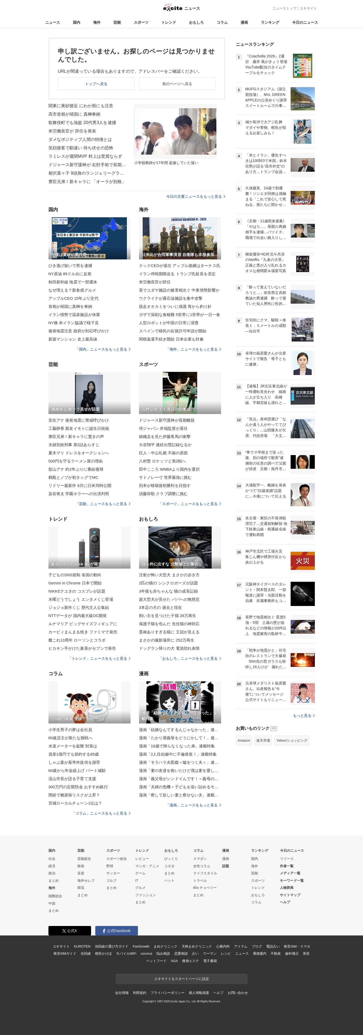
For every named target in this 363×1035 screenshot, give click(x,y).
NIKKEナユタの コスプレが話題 (76, 591)
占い (195, 953)
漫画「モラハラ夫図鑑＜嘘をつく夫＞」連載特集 (180, 762)
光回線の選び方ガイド (112, 946)
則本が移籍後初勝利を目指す (165, 485)
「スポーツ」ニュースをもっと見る (189, 504)
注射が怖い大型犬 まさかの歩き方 (169, 575)
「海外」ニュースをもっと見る (193, 349)
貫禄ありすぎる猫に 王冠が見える (169, 632)
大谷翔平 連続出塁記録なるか (165, 444)
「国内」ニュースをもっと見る (103, 349)
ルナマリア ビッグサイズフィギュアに (82, 624)
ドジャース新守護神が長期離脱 (167, 420)
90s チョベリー (205, 888)
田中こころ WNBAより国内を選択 (169, 469)
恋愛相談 (181, 953)
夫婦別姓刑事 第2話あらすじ (74, 444)
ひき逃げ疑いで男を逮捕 (70, 265)
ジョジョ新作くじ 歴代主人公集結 (78, 607)
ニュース (52, 22)
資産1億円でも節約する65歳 (73, 754)
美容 (306, 953)
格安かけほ (103, 953)
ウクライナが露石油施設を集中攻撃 (171, 298)
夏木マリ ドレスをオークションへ (78, 453)
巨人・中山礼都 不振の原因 (163, 453)
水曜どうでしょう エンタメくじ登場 (80, 599)
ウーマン (209, 953)
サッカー (113, 873)
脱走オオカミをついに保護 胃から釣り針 (175, 306)
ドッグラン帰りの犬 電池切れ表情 (169, 648)
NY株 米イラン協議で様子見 (73, 323)
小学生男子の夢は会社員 (70, 729)
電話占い (273, 946)
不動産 (276, 953)
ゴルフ (111, 881)
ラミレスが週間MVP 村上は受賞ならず (85, 156)
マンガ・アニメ (147, 866)
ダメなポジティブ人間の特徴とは (80, 139)
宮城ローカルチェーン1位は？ (75, 803)
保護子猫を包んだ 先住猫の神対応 (169, 624)
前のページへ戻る (177, 84)
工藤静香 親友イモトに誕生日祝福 (78, 428)
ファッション (145, 895)
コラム (222, 22)
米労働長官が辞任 (155, 282)
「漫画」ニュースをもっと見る (193, 805)
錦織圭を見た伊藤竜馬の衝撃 (165, 436)
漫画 (244, 22)
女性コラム (201, 866)
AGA (174, 961)
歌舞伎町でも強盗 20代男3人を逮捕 (82, 122)
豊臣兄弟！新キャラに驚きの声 (76, 436)
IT (136, 881)
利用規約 (139, 993)
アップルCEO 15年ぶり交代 (73, 298)
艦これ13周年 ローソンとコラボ (77, 640)
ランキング (270, 22)
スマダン (200, 859)
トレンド (168, 22)
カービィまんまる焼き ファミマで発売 (82, 632)
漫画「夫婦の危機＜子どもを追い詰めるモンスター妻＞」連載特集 (180, 787)
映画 (80, 866)
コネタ (169, 866)
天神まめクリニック (197, 946)
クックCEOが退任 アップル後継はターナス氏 (179, 265)
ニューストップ (284, 8)
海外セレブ (86, 881)
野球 (109, 866)
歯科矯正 (292, 953)
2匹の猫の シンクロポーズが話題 (168, 583)
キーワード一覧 (292, 881)
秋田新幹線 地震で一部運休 (72, 282)
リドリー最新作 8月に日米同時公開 (80, 485)
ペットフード (156, 961)
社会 (51, 859)
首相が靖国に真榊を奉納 (70, 306)
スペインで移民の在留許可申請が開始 (173, 331)
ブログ (257, 946)
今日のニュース (305, 22)
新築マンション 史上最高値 (72, 339)
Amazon (244, 740)
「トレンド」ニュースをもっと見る (99, 658)
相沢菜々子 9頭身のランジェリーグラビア (87, 173)
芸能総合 (84, 859)
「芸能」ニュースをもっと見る (103, 504)
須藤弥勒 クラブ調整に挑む (163, 493)
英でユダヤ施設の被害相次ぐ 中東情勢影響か (179, 290)
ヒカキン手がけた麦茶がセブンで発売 (82, 648)
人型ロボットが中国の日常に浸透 (169, 323)
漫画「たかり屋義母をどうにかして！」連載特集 (180, 738)
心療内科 (223, 946)
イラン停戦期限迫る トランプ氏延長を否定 (177, 274)
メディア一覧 (290, 873)
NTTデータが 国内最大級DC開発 (77, 615)
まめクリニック (165, 946)
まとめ (53, 881)
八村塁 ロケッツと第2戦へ (162, 461)
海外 (97, 22)
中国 (51, 903)
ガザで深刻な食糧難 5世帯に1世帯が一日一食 (179, 314)
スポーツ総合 (116, 859)
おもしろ (196, 22)
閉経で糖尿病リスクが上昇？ (74, 795)
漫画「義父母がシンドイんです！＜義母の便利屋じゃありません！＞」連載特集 (180, 778)
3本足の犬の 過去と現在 (160, 607)
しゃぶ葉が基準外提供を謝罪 (74, 762)
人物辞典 (287, 888)
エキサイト (308, 8)
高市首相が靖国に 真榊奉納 (74, 114)
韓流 (80, 888)
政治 (51, 873)
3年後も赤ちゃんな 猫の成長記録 (168, 591)
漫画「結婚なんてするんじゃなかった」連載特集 (180, 729)
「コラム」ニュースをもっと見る (101, 813)
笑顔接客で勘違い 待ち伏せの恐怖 (80, 148)
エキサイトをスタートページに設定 (181, 979)
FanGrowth (141, 946)
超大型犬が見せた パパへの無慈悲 (169, 599)
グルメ (140, 888)
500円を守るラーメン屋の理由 (75, 461)
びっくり (171, 859)
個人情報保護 (199, 993)
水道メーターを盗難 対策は (72, 746)
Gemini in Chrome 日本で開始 (75, 583)
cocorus (146, 953)
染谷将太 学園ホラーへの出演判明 (78, 493)
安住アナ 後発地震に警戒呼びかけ (78, 420)
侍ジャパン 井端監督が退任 (163, 428)
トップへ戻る (96, 84)
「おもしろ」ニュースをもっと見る (189, 658)
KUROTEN (82, 946)
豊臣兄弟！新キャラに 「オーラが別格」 (87, 181)
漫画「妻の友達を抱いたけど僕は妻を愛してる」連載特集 (180, 770)
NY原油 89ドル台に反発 (69, 274)
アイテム (240, 946)
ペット (169, 881)
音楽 (80, 873)
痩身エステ (190, 961)
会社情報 (121, 993)
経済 (51, 866)
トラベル (200, 881)
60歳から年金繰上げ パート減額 (77, 770)
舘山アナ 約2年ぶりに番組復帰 (75, 469)
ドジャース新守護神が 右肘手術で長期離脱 (87, 164)
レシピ (226, 953)
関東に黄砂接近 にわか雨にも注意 (80, 106)
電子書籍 (210, 961)
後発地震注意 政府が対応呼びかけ (78, 331)
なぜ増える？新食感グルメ (72, 290)
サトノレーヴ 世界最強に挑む (165, 477)
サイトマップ (290, 895)
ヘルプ (285, 902)
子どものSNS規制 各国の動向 (75, 575)
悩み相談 (163, 953)
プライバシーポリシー (168, 993)
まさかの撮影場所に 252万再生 (167, 640)
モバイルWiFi (126, 953)
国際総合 (55, 896)
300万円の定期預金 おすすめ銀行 (78, 787)
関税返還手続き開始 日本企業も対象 (171, 339)
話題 (225, 866)
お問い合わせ (238, 993)
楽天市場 (263, 740)
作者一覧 (287, 866)
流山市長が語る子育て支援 (72, 778)
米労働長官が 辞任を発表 (72, 131)
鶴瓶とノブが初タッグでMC (73, 477)
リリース (287, 859)
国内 (76, 22)
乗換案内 (259, 953)
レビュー (142, 859)
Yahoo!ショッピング (291, 740)
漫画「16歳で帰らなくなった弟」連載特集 (177, 746)
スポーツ (141, 22)
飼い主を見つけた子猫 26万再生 (167, 615)
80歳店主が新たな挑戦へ (70, 738)
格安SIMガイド (64, 953)
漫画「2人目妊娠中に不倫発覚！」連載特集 (178, 754)
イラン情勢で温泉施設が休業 (74, 314)
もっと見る (304, 715)
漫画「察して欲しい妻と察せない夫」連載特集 (180, 795)
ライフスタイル (205, 873)
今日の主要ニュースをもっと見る (195, 196)
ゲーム (140, 873)
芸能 (117, 22)
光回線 (86, 953)
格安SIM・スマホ (297, 946)
